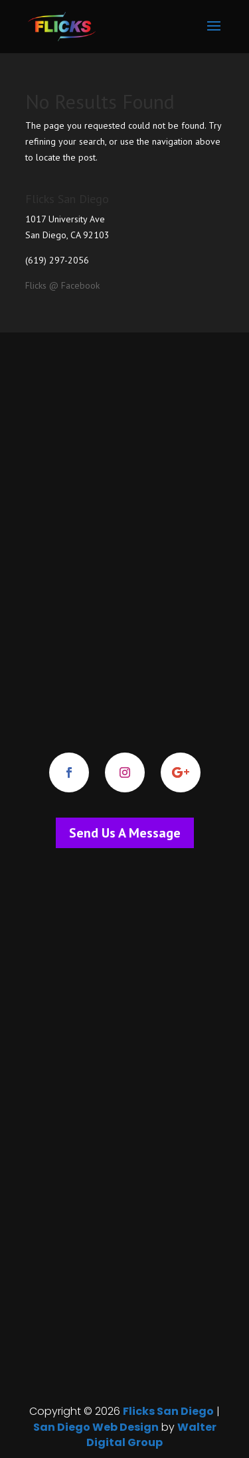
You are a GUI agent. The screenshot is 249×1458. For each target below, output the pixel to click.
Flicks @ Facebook (62, 285)
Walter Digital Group (151, 1435)
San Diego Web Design (96, 1427)
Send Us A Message (125, 832)
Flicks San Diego (168, 1411)
